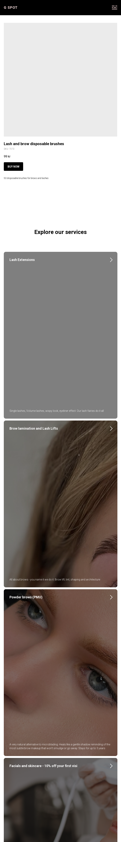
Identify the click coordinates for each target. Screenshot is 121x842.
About (36, 773)
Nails (13, 609)
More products (14, 5)
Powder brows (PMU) (25, 434)
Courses (83, 773)
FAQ (68, 773)
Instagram (53, 773)
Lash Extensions (22, 260)
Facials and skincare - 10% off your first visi (43, 521)
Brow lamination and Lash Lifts (33, 347)
